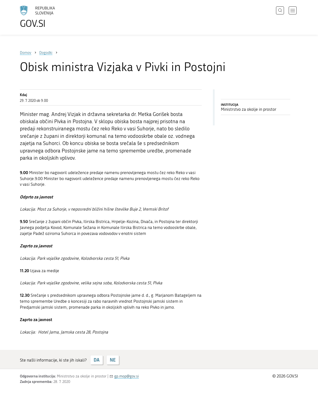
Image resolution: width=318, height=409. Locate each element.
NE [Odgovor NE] (113, 360)
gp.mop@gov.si (126, 376)
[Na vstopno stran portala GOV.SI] (51, 17)
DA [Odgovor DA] (96, 360)
